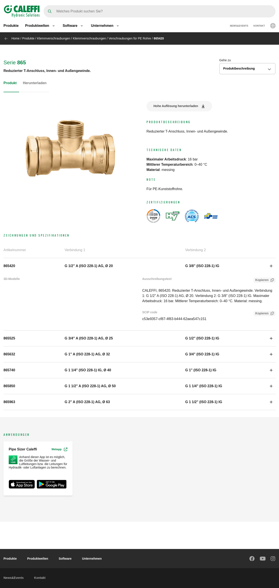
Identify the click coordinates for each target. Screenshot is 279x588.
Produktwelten (37, 558)
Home (15, 38)
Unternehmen (92, 558)
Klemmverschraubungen (53, 38)
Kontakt (259, 25)
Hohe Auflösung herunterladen (175, 106)
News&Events (239, 25)
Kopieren (261, 280)
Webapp (59, 449)
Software (65, 558)
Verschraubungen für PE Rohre (130, 38)
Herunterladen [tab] (34, 83)
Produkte (11, 25)
